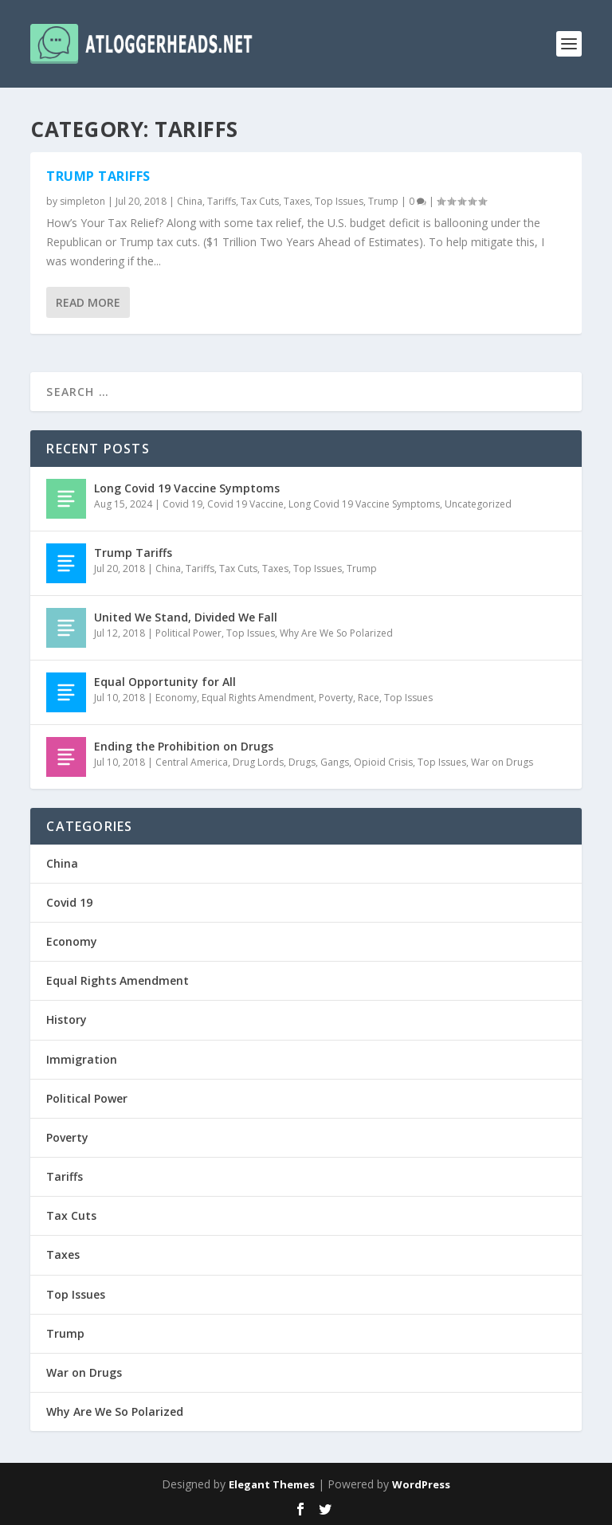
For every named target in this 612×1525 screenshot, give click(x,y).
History (66, 1019)
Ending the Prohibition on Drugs (183, 746)
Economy (176, 697)
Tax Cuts (260, 201)
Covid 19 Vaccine (245, 504)
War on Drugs (502, 762)
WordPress (421, 1484)
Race (368, 697)
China (189, 201)
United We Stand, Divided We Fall (185, 617)
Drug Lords (258, 762)
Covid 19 (182, 504)
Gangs (334, 762)
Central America (191, 762)
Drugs (302, 762)
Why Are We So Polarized (336, 633)
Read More (88, 301)
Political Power (188, 633)
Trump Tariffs (98, 176)
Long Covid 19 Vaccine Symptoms (187, 488)
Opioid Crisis (383, 762)
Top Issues (339, 201)
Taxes (297, 201)
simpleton (82, 201)
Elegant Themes (272, 1484)
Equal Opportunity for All (165, 681)
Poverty (336, 697)
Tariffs (221, 201)
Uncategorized (478, 504)
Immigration (81, 1059)
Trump (383, 201)
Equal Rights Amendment (258, 697)
